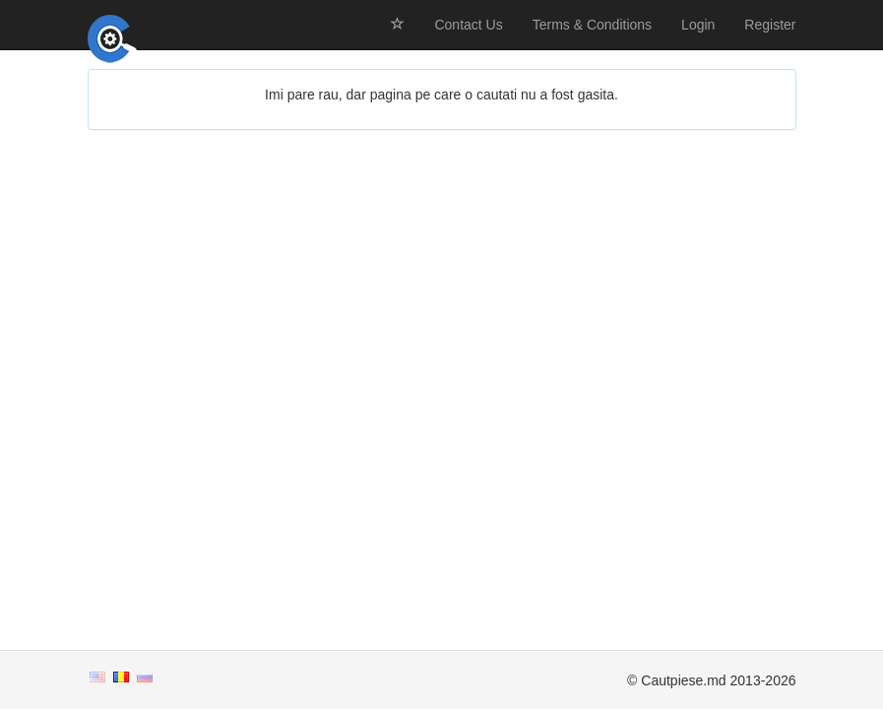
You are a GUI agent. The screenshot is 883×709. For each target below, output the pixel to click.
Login (698, 24)
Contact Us (468, 24)
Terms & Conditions (592, 24)
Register (769, 24)
